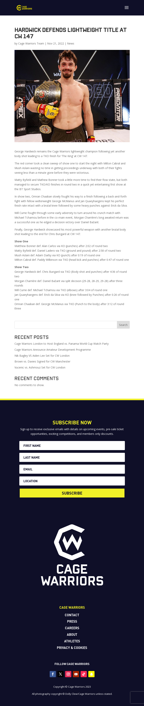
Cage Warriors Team (31, 43)
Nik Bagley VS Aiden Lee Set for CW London (42, 355)
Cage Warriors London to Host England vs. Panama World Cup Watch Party (61, 343)
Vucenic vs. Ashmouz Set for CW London (39, 367)
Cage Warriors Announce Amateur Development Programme (52, 349)
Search (123, 325)
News (70, 43)
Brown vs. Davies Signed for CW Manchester (42, 361)
